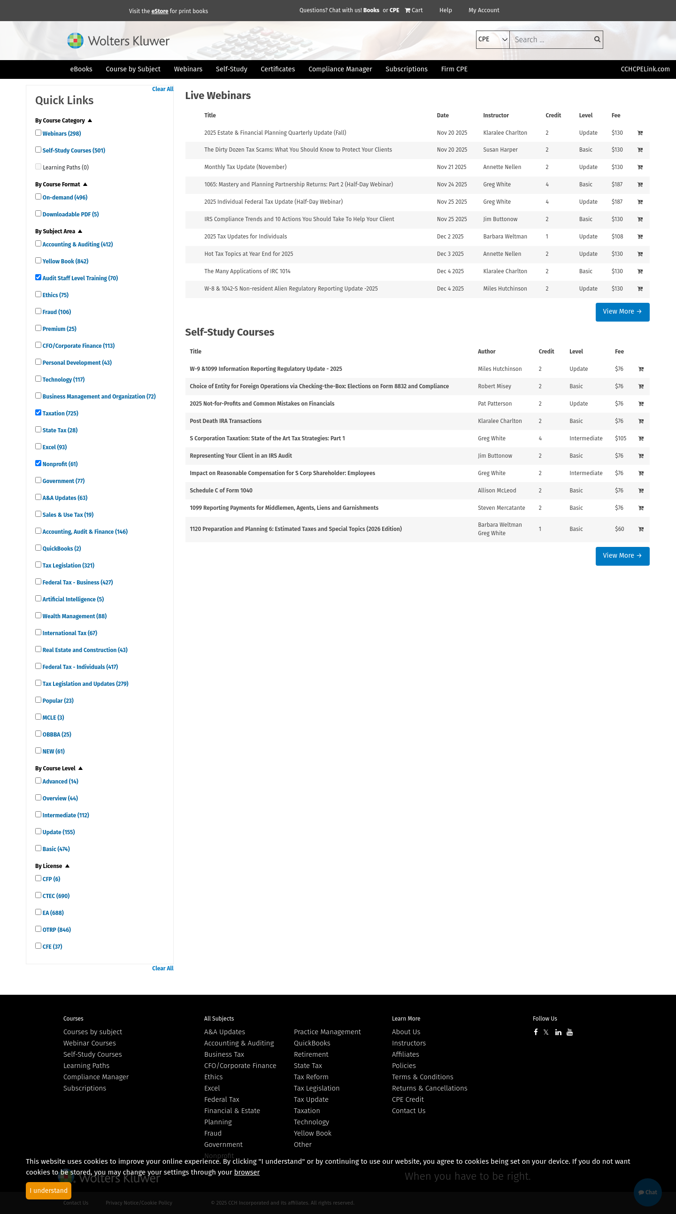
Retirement (311, 1054)
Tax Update (311, 1099)
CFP (50, 879)
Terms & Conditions (422, 1077)
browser (247, 1172)
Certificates (278, 69)
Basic (55, 849)
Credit (553, 115)
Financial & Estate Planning (232, 1116)
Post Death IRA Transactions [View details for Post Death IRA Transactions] (226, 421)
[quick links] (38, 133)
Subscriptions (84, 1088)
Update (58, 832)
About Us (406, 1032)
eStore (160, 11)
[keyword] (556, 40)
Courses (73, 1018)
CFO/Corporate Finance (78, 346)
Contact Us (408, 1110)
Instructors (409, 1043)
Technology (62, 379)
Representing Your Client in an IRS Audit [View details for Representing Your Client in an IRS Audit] (241, 456)
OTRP (56, 930)
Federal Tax (221, 1099)
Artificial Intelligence (72, 599)
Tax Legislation (67, 565)
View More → (622, 311)
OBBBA (56, 734)
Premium (59, 329)
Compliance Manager (96, 1077)
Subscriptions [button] (407, 69)
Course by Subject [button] (133, 69)
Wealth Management (74, 616)
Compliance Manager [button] (340, 69)
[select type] (493, 40)
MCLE (52, 718)
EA (52, 913)
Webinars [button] (188, 69)
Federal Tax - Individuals (79, 667)
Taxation (59, 413)
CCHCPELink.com (645, 69)
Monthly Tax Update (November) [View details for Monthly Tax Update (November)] (245, 167)
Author (486, 351)
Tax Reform (311, 1077)
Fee (616, 115)
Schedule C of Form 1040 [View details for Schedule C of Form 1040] (221, 490)
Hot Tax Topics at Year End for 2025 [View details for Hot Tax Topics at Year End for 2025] (248, 254)
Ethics (55, 295)
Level (586, 115)
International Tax (69, 633)
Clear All (162, 89)
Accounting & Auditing (77, 244)
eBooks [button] (81, 69)
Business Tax (224, 1054)
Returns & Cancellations (430, 1088)
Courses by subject (92, 1032)
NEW (53, 751)
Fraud (56, 312)
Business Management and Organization (98, 396)
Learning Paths (86, 1065)
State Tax (59, 430)
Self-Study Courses (73, 150)
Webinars (61, 134)
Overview (59, 798)
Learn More (406, 1018)
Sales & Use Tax (67, 515)
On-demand (64, 197)
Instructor (496, 115)
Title (210, 115)
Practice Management (327, 1032)
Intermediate (65, 815)
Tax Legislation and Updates (85, 684)
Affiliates (405, 1054)
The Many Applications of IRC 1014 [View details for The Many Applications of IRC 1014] (247, 271)
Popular (57, 701)
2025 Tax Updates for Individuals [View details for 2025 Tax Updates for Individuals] (245, 236)
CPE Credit (408, 1099)
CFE (51, 947)
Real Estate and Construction (84, 650)
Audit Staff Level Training (79, 278)
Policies (404, 1065)
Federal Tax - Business (77, 582)
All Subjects (219, 1018)
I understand (49, 1191)
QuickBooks (61, 549)
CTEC (55, 896)
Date (443, 115)
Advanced (59, 781)
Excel (54, 447)
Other (303, 1144)
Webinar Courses (89, 1043)
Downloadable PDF (70, 214)
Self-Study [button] (231, 69)
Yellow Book (64, 261)
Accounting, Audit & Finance (84, 532)
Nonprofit (59, 464)
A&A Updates (64, 498)
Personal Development (76, 363)
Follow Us (545, 1018)
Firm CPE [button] (454, 69)
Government (62, 481)
